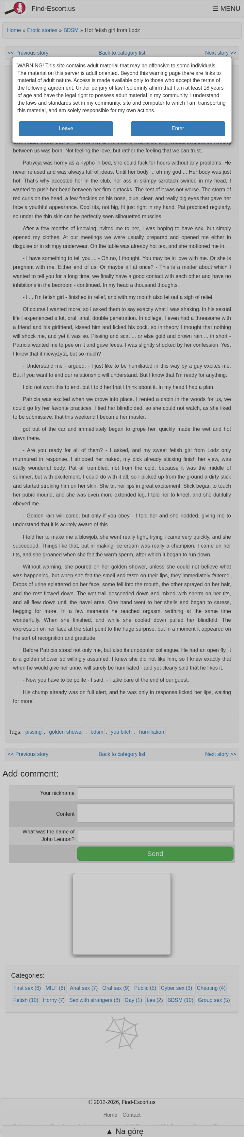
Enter (177, 128)
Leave (66, 128)
